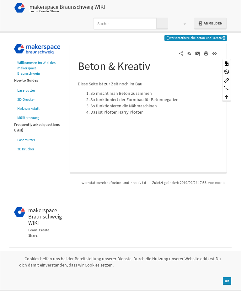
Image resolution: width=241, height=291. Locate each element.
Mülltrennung (28, 117)
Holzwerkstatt (28, 108)
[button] (182, 23)
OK (227, 280)
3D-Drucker (26, 99)
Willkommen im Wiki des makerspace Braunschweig (36, 68)
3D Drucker (25, 149)
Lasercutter (26, 90)
